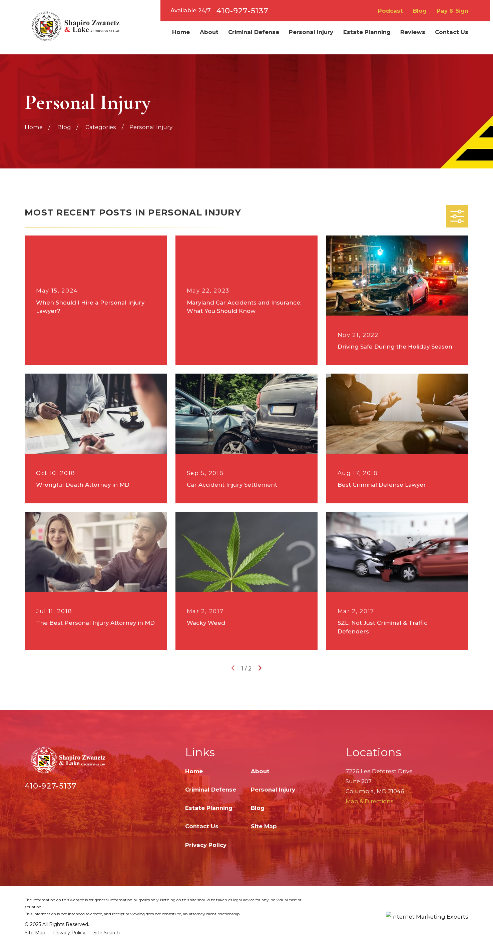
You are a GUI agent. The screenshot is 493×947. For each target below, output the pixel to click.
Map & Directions (370, 801)
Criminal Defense (210, 789)
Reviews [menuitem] (412, 32)
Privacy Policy (205, 845)
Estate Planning (208, 808)
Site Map (264, 826)
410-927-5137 (242, 10)
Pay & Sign (452, 10)
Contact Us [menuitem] (451, 32)
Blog (420, 10)
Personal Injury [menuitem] (311, 32)
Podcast (390, 10)
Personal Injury (273, 789)
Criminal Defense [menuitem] (253, 32)
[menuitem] (35, 933)
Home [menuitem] (181, 32)
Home (194, 771)
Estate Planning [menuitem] (367, 32)
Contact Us (201, 826)
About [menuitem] (209, 32)
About (260, 771)
